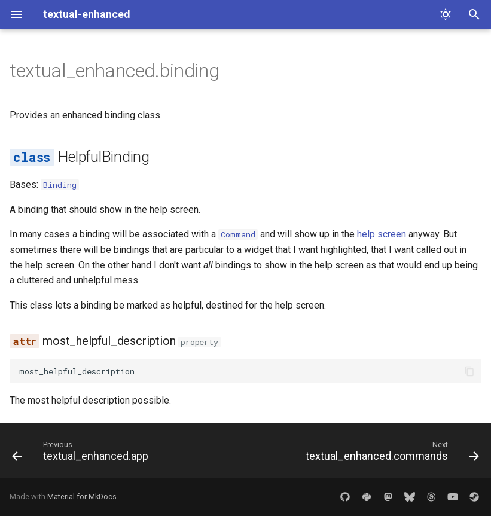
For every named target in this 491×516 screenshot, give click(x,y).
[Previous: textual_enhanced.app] (81, 454)
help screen (381, 234)
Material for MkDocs (82, 496)
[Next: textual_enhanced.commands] (390, 454)
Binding (60, 184)
